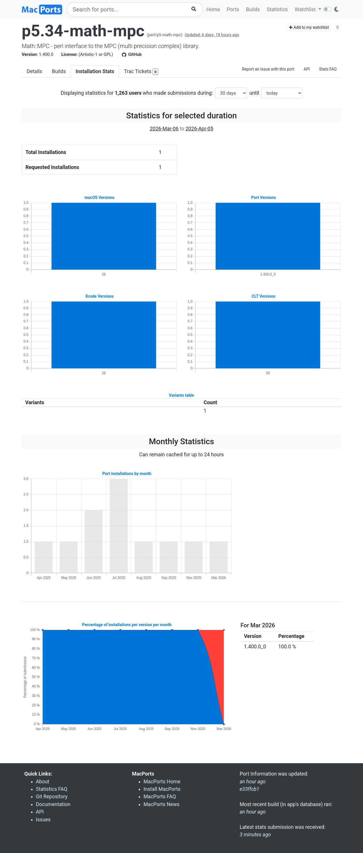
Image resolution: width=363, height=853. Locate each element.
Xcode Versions (99, 296)
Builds (253, 9)
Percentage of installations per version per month (127, 624)
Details (34, 71)
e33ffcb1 (249, 789)
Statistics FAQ (51, 789)
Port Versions (263, 197)
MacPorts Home (162, 781)
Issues (43, 819)
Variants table (181, 395)
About (43, 781)
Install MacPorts (162, 789)
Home (213, 9)
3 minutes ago (255, 834)
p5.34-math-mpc (83, 30)
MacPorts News (162, 804)
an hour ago (253, 812)
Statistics (277, 9)
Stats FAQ (328, 69)
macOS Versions (99, 197)
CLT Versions (263, 296)
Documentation (53, 804)
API (307, 69)
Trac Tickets (141, 72)
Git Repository (52, 796)
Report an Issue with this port (268, 69)
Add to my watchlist (309, 27)
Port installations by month (126, 473)
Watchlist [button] (306, 9)
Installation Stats (95, 71)
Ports (233, 9)
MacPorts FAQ (160, 796)
